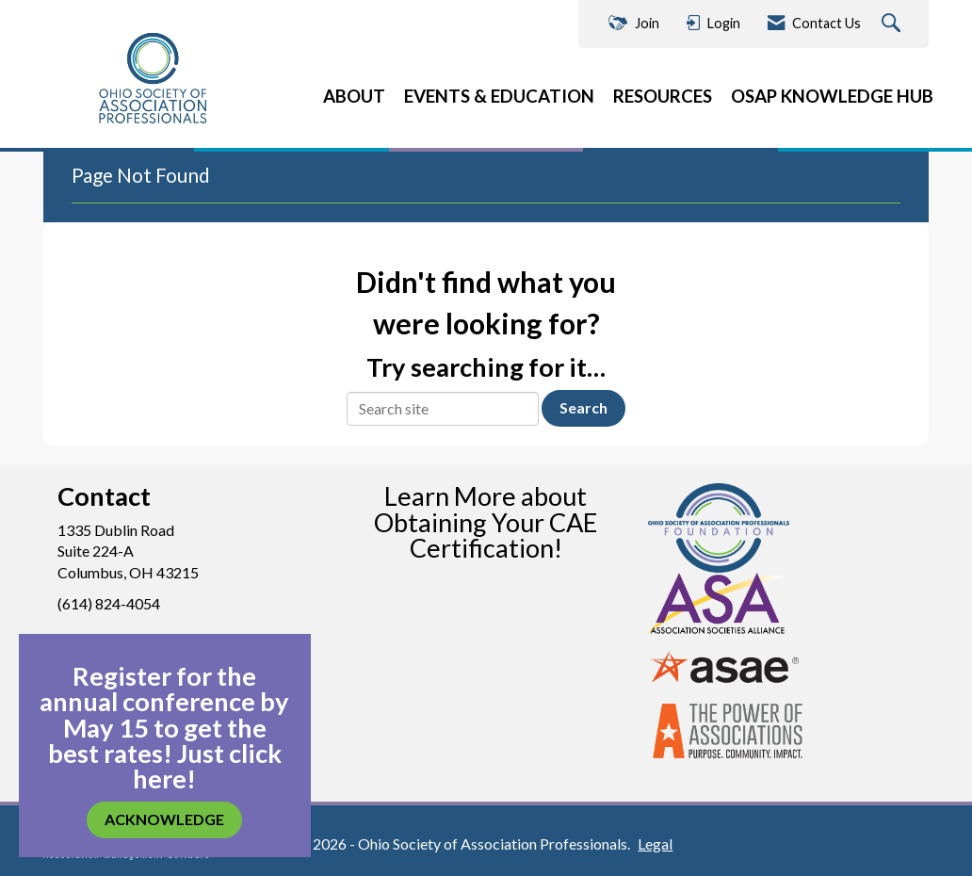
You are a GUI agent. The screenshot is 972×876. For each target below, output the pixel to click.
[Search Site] (893, 24)
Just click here (207, 766)
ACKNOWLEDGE (164, 819)
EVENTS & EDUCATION (499, 96)
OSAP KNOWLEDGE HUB (832, 96)
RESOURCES (662, 96)
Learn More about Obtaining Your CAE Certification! (485, 521)
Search (583, 407)
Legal (655, 843)
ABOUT (354, 96)
